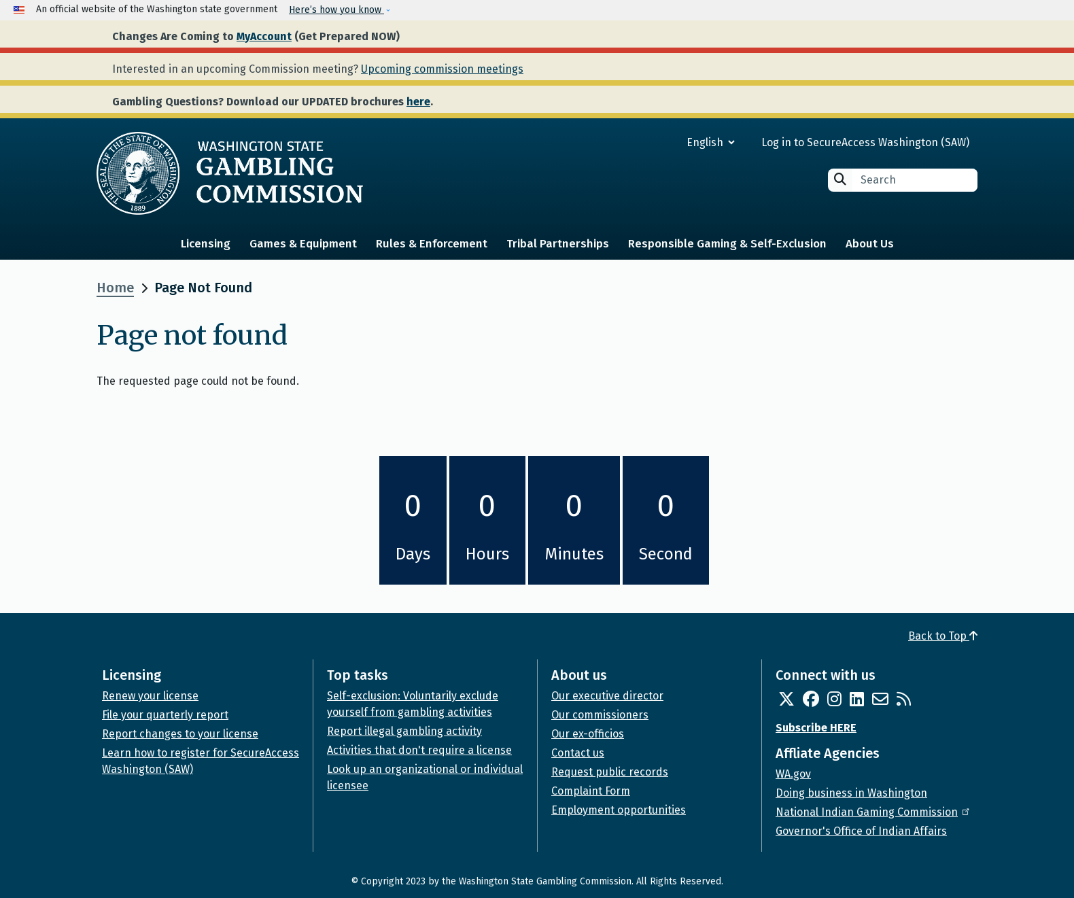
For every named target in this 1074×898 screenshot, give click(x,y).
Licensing (205, 244)
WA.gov (793, 773)
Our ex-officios (587, 733)
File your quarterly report (165, 714)
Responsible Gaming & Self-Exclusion (727, 244)
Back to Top (942, 635)
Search (840, 179)
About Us (870, 244)
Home (115, 287)
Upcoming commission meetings (442, 69)
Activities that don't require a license (419, 750)
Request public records (609, 771)
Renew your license (150, 695)
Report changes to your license (180, 733)
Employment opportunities (618, 810)
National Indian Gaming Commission (873, 812)
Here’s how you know (336, 10)
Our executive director (607, 695)
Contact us (577, 752)
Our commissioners (599, 714)
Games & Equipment (303, 244)
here (418, 101)
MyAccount (264, 36)
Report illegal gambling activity (404, 731)
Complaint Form (590, 790)
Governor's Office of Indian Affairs (861, 831)
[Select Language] (662, 142)
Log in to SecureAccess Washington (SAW (863, 142)
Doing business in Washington (851, 793)
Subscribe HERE (816, 727)
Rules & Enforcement (431, 244)
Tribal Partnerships (557, 244)
